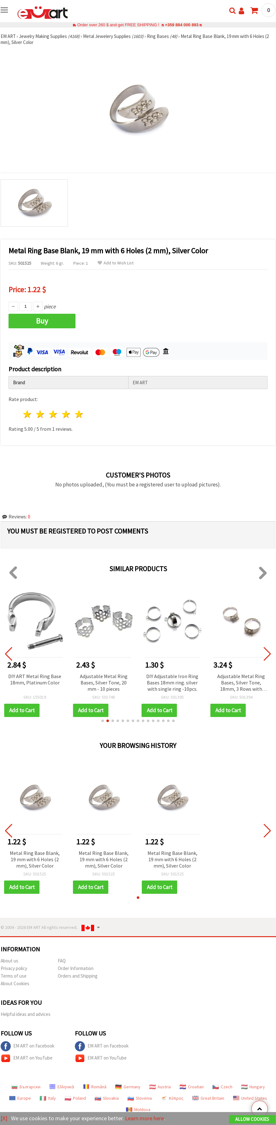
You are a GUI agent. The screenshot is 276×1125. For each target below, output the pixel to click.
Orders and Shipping (78, 976)
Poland (75, 1098)
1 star (27, 414)
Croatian (192, 1087)
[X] (4, 1118)
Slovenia (140, 1098)
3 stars (53, 414)
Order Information (75, 968)
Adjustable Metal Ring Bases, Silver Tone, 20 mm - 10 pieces (104, 682)
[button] (102, 721)
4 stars (66, 414)
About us (9, 961)
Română (94, 1087)
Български (25, 1087)
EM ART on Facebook (27, 1046)
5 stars (79, 414)
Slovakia (107, 1098)
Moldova (138, 1109)
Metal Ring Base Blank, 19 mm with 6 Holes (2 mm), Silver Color (35, 859)
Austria (160, 1087)
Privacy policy (14, 968)
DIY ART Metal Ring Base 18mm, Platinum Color (34, 679)
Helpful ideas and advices (26, 1014)
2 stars (40, 414)
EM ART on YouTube (26, 1058)
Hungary (253, 1087)
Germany (128, 1087)
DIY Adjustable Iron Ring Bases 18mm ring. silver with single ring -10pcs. (172, 682)
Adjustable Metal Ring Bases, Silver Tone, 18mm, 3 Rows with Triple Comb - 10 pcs (241, 683)
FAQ (62, 961)
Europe (20, 1098)
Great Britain (208, 1098)
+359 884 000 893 (181, 24)
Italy (48, 1098)
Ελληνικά (61, 1087)
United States (250, 1098)
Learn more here (144, 1118)
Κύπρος (172, 1098)
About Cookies (15, 983)
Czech (222, 1087)
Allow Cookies (252, 1119)
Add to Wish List (116, 263)
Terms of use (14, 976)
